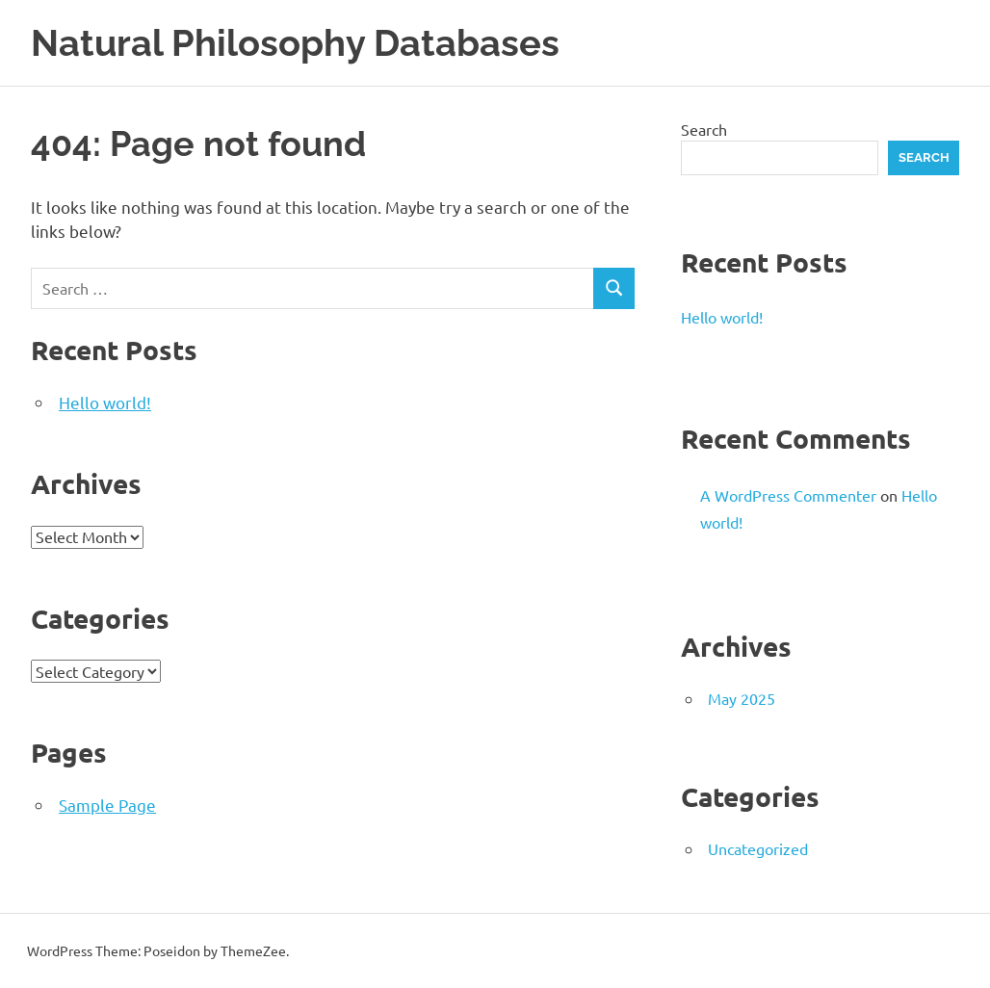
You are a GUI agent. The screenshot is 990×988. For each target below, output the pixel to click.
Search (704, 129)
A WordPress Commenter (788, 495)
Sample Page (107, 804)
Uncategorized (758, 848)
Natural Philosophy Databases (295, 43)
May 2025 (741, 698)
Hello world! (105, 402)
